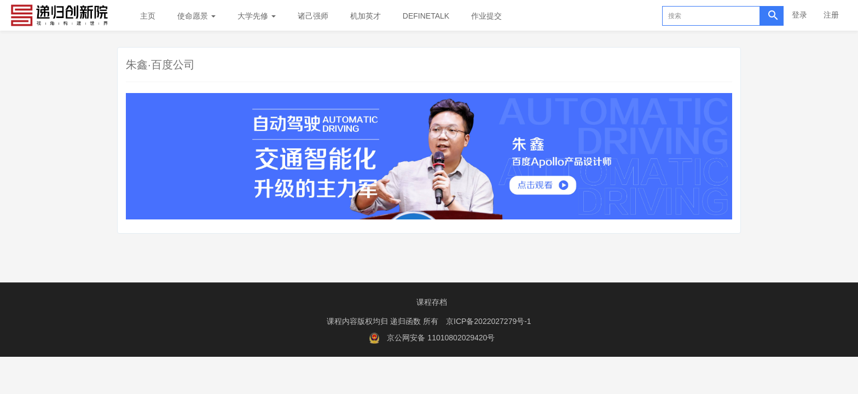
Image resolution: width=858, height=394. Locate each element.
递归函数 (406, 321)
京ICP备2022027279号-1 (488, 321)
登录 (799, 14)
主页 (147, 15)
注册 (831, 14)
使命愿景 (196, 15)
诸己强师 (313, 15)
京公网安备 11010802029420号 (441, 337)
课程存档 (431, 302)
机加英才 (365, 15)
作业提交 (486, 15)
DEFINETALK (426, 15)
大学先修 (256, 15)
